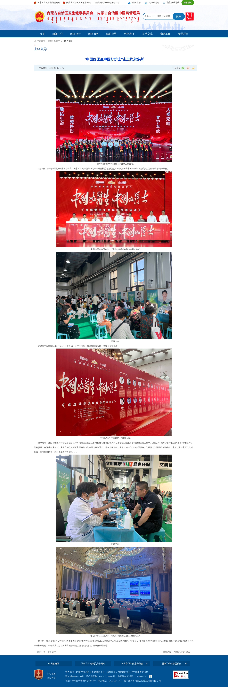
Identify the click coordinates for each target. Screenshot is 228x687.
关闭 (54, 652)
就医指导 (111, 33)
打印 (42, 652)
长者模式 (188, 2)
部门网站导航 (173, 2)
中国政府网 (53, 663)
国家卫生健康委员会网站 (49, 2)
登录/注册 (136, 2)
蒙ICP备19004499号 (74, 676)
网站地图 (51, 674)
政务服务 (93, 33)
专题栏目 (183, 33)
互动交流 (147, 33)
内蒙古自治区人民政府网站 (78, 2)
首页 (42, 33)
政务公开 (75, 33)
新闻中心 (57, 33)
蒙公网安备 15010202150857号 (100, 676)
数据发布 (129, 33)
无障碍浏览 (154, 2)
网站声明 (51, 678)
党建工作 (165, 33)
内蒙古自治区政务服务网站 (107, 2)
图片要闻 (68, 41)
